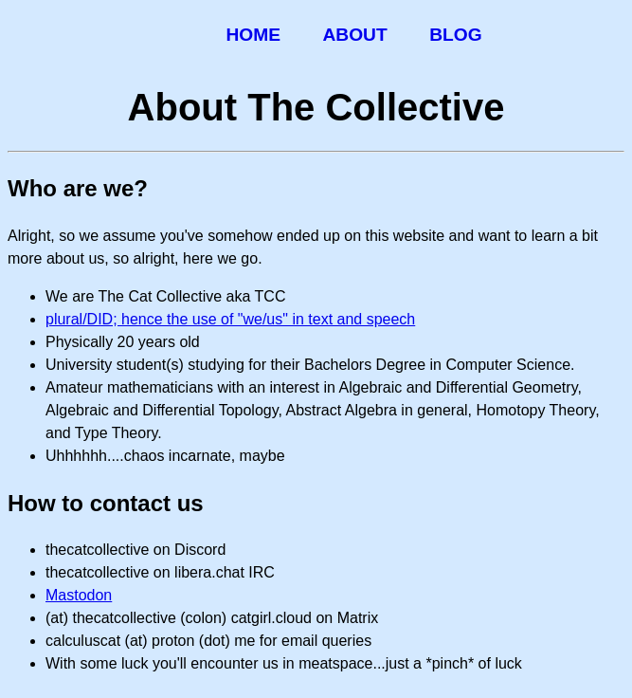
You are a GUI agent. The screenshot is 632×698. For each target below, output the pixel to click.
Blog (455, 35)
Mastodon (78, 595)
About (354, 35)
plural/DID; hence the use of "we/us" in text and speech (230, 319)
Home (253, 35)
